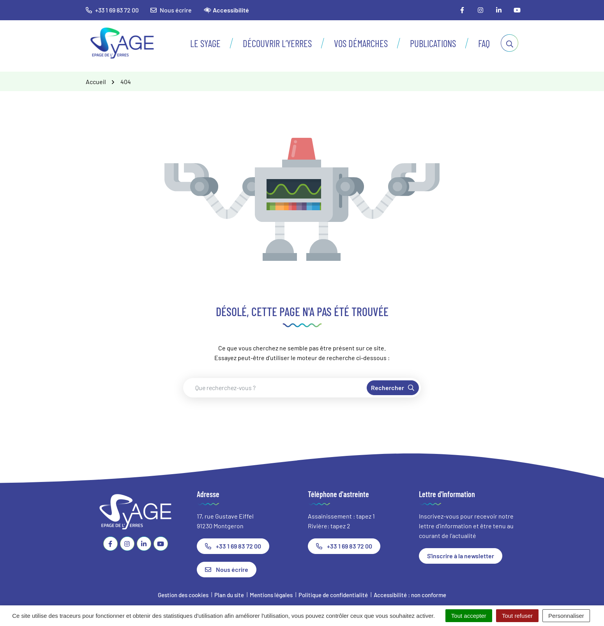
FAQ (484, 43)
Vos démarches (361, 43)
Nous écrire (171, 10)
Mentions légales (271, 594)
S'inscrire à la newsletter (460, 555)
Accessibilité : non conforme (410, 594)
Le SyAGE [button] (205, 43)
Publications (433, 43)
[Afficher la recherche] (509, 43)
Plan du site (229, 594)
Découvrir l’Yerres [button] (277, 43)
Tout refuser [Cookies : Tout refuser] (517, 615)
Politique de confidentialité (333, 594)
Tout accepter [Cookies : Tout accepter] (468, 615)
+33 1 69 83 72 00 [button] (112, 10)
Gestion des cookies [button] (183, 594)
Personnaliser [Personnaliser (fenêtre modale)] (566, 615)
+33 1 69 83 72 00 (233, 546)
